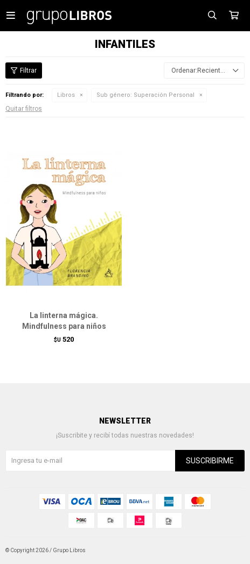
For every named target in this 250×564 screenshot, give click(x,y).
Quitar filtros (23, 108)
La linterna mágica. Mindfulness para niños (64, 320)
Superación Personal (145, 94)
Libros (66, 94)
